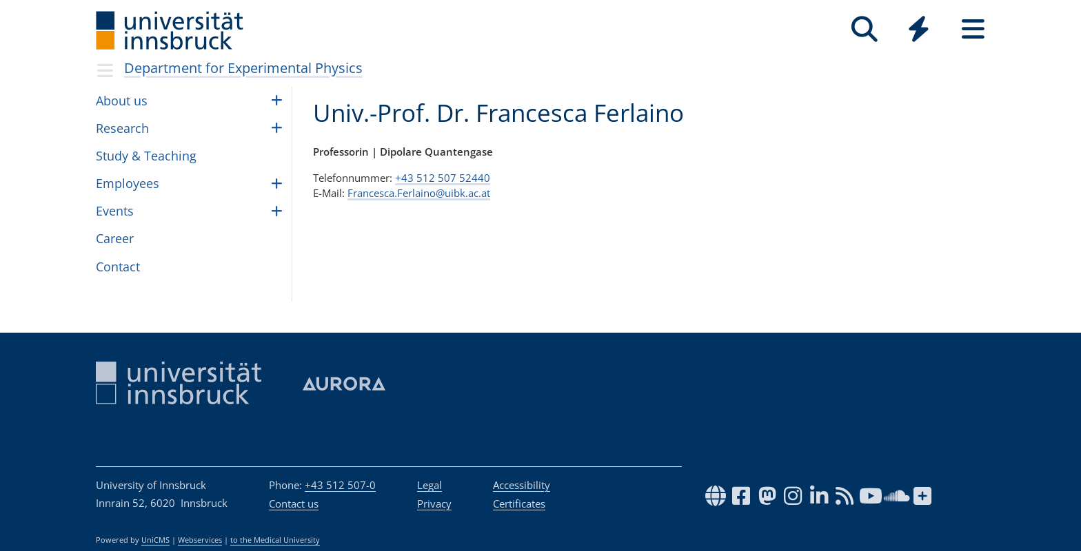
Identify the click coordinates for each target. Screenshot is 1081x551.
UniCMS (155, 540)
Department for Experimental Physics (243, 68)
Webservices (200, 540)
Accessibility (521, 485)
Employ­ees (127, 183)
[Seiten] (973, 29)
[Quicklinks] (918, 29)
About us (122, 100)
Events (115, 210)
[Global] (918, 31)
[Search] (864, 29)
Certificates (519, 503)
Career (115, 238)
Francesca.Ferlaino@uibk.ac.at (418, 193)
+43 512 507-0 (340, 485)
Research (122, 128)
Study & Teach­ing (146, 155)
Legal (429, 485)
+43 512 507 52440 (442, 178)
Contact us (294, 503)
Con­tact (118, 266)
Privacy (434, 503)
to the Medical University (275, 540)
